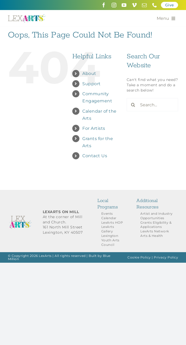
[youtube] (124, 5)
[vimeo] (134, 5)
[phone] (154, 5)
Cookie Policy (139, 257)
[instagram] (114, 5)
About (89, 73)
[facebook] (103, 5)
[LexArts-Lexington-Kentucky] (26, 16)
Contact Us (94, 155)
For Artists (93, 128)
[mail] (144, 5)
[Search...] (152, 104)
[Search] (133, 104)
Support (91, 83)
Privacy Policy (166, 257)
